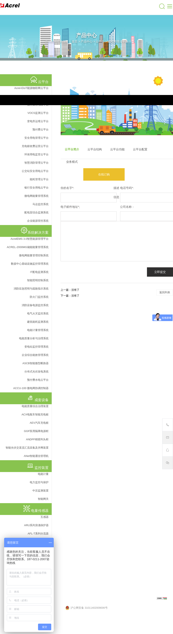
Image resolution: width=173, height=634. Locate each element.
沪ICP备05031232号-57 (110, 598)
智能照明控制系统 (38, 280)
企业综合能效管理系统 (35, 355)
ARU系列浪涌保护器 (36, 525)
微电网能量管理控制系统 (34, 255)
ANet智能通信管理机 (36, 456)
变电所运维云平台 (38, 121)
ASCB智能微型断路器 (35, 363)
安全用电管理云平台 (36, 137)
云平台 (100, 41)
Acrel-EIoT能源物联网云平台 (31, 88)
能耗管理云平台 (118, 41)
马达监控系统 (40, 204)
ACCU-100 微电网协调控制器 (31, 388)
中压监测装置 (40, 490)
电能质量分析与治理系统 (34, 338)
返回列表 (164, 292)
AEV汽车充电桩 (39, 422)
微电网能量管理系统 (36, 195)
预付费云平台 (40, 129)
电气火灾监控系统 (38, 313)
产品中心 (86, 41)
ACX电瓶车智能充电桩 (35, 414)
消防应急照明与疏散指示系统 (31, 288)
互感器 (45, 516)
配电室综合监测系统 (36, 212)
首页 (75, 41)
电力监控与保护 (39, 482)
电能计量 (43, 474)
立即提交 (160, 272)
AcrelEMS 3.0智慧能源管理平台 (30, 238)
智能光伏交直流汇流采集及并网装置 (27, 447)
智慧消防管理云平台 (36, 162)
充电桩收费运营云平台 (35, 146)
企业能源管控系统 (38, 220)
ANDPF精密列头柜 (37, 439)
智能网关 (43, 498)
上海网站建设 (148, 598)
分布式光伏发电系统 (36, 371)
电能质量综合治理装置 (35, 406)
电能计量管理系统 (38, 330)
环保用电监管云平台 (36, 154)
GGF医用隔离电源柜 (36, 431)
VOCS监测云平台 (38, 112)
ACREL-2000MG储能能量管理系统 (28, 247)
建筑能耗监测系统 (38, 321)
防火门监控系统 (39, 296)
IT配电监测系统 (39, 272)
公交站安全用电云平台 (35, 171)
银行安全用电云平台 (36, 187)
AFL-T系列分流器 (38, 533)
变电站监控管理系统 (36, 346)
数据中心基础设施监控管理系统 (30, 263)
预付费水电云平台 (38, 379)
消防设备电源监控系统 (35, 305)
